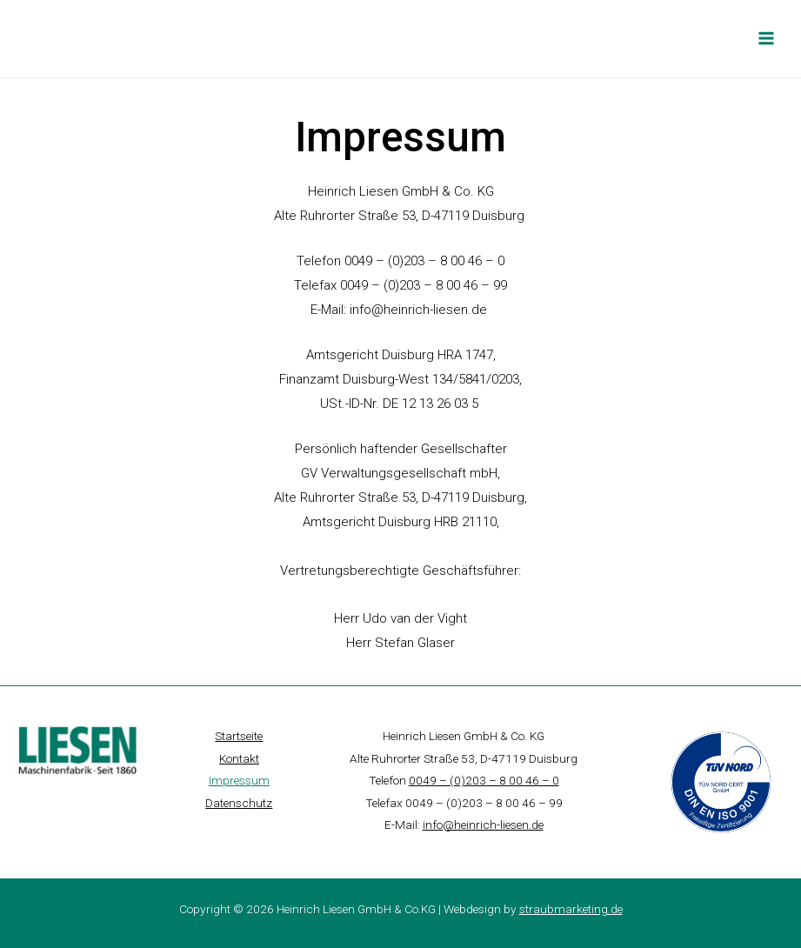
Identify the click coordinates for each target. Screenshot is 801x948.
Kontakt (239, 757)
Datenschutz (238, 802)
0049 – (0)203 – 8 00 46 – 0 (484, 780)
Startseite (239, 736)
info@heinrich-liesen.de (420, 309)
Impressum (239, 780)
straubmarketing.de (571, 908)
